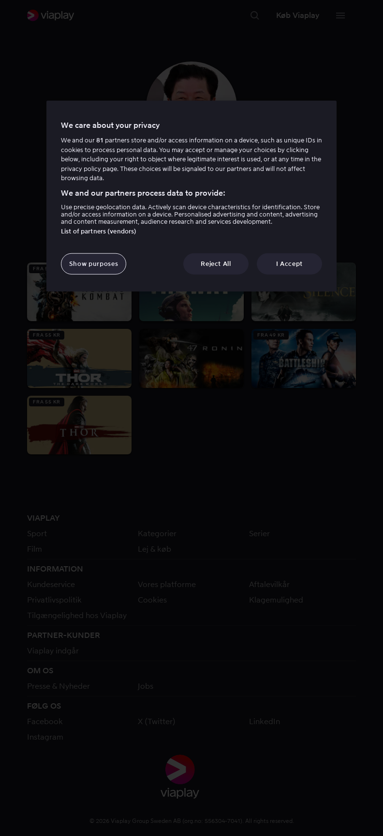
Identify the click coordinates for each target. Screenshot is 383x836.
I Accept (289, 263)
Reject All (216, 263)
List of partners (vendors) (98, 231)
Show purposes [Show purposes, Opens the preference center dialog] (93, 263)
